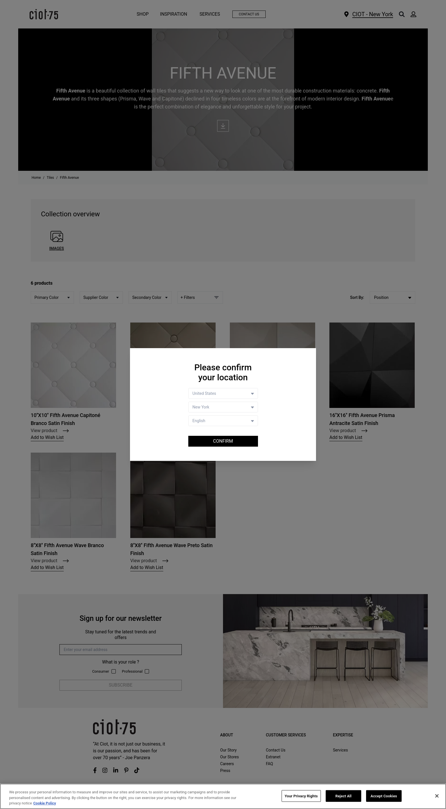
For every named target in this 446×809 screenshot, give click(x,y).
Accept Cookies (384, 796)
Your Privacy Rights (301, 796)
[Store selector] (223, 407)
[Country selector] (223, 393)
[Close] (437, 796)
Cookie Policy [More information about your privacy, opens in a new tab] (44, 803)
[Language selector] (223, 420)
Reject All (343, 796)
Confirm (223, 441)
